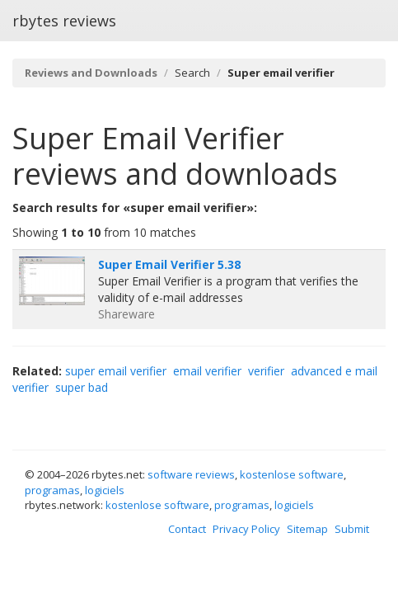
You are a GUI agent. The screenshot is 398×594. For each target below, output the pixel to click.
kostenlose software (292, 474)
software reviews (191, 474)
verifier (266, 371)
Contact (187, 528)
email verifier (207, 371)
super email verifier (115, 371)
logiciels (104, 490)
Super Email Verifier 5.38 (169, 264)
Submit (352, 528)
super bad (81, 387)
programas (52, 490)
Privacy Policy (246, 528)
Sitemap (307, 528)
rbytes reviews (64, 21)
